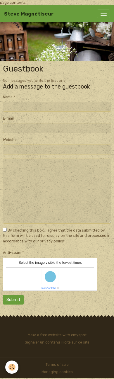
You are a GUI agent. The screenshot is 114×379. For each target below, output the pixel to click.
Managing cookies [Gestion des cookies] (57, 372)
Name (8, 97)
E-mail (8, 118)
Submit (13, 299)
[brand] (28, 14)
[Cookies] (11, 367)
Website (10, 140)
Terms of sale (57, 365)
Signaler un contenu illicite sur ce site (57, 342)
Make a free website (45, 335)
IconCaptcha (49, 288)
